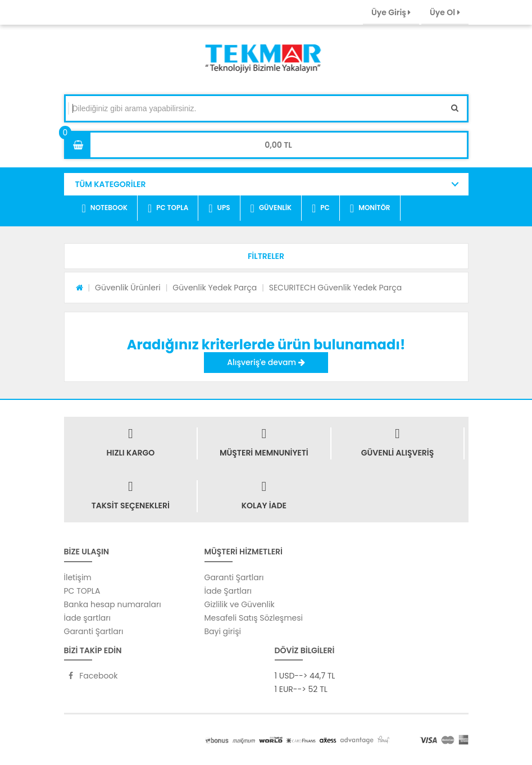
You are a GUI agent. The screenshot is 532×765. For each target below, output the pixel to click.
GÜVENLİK (271, 208)
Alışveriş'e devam (265, 362)
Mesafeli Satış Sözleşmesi (253, 617)
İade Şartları (228, 590)
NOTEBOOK (105, 208)
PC (321, 208)
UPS (219, 208)
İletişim (78, 577)
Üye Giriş (391, 12)
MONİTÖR (370, 208)
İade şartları (87, 617)
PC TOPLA (168, 208)
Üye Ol (445, 12)
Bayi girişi (222, 631)
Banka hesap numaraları (112, 604)
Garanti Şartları (94, 631)
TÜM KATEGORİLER (110, 184)
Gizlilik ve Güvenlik (239, 604)
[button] (266, 256)
